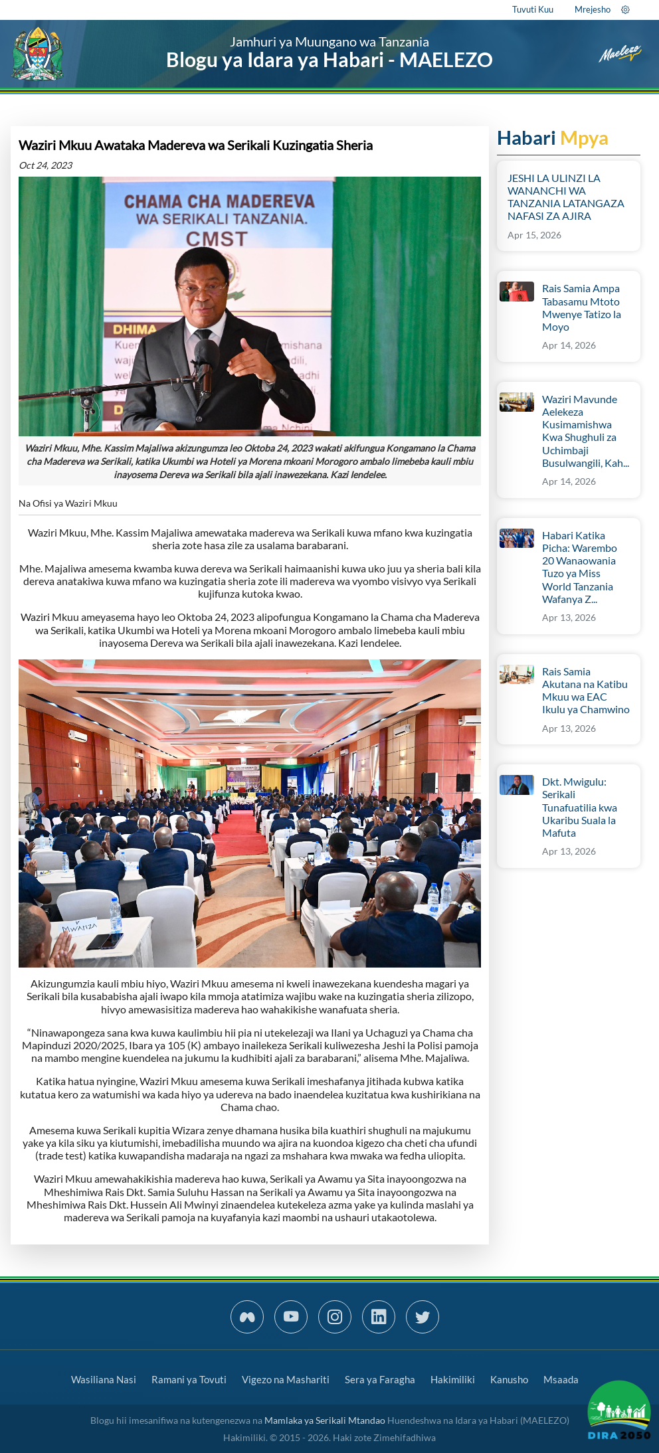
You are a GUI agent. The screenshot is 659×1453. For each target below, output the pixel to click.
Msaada (561, 1379)
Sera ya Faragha (380, 1379)
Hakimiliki (452, 1379)
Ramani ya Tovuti (189, 1379)
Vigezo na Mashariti (286, 1379)
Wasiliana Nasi (103, 1379)
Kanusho (509, 1379)
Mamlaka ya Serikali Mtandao (324, 1420)
